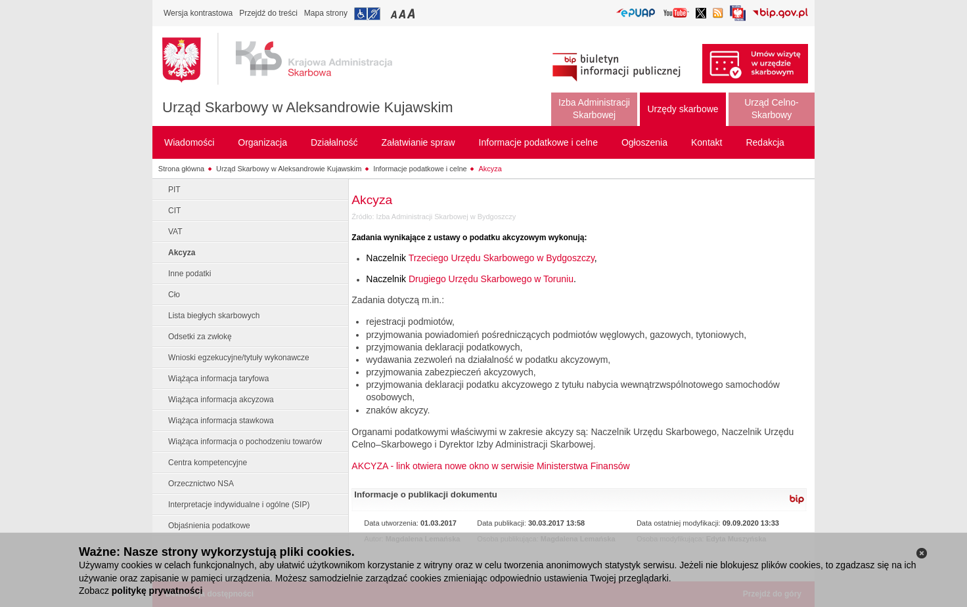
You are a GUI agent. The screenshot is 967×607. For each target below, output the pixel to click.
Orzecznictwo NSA (201, 483)
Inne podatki (189, 273)
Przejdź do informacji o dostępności (367, 13)
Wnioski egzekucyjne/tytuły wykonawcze (238, 357)
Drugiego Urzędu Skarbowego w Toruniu (491, 279)
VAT (175, 231)
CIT (174, 210)
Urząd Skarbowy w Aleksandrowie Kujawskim (307, 107)
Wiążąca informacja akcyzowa (221, 399)
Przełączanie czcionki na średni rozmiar (403, 13)
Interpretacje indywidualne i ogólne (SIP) (238, 504)
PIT (174, 189)
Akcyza (489, 169)
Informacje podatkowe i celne (419, 169)
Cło (174, 294)
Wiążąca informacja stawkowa (221, 420)
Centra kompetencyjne (207, 462)
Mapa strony (326, 13)
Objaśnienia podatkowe (209, 525)
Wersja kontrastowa (198, 13)
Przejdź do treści (268, 13)
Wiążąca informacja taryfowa (218, 378)
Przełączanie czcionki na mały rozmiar (394, 13)
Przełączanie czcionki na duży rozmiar (412, 13)
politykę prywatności (157, 590)
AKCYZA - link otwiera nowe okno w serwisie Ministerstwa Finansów (490, 466)
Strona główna (181, 169)
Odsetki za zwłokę (200, 336)
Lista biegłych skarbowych (213, 315)
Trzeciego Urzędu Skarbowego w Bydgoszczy (502, 258)
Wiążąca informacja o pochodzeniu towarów (245, 441)
